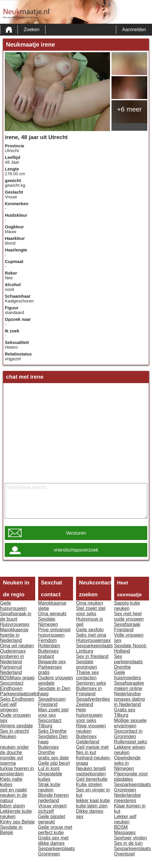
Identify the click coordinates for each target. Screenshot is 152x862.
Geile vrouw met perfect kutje (55, 830)
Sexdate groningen (86, 664)
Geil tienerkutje (92, 779)
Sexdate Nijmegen (48, 621)
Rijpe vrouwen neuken (91, 728)
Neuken (8, 736)
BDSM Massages (125, 830)
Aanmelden (134, 29)
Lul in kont (49, 768)
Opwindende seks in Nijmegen (127, 763)
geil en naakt (13, 789)
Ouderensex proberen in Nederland (13, 656)
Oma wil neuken (17, 645)
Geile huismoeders (127, 675)
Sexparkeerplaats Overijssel (132, 851)
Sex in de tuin (128, 843)
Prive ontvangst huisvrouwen (54, 632)
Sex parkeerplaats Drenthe (128, 662)
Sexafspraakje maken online (129, 686)
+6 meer (129, 109)
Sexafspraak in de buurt (15, 616)
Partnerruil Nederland (11, 670)
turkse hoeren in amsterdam (17, 771)
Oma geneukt (52, 613)
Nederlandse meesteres (127, 798)
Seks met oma (91, 635)
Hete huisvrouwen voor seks (89, 715)
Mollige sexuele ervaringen (130, 723)
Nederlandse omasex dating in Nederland (129, 699)
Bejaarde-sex (52, 661)
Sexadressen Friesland (52, 702)
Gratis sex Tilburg (124, 712)
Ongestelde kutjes (50, 776)
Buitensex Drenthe (48, 750)
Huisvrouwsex (15, 624)
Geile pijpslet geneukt (51, 819)
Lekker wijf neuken (125, 819)
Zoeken (31, 29)
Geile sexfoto (90, 629)
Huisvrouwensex (93, 640)
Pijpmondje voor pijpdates (131, 776)
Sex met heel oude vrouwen (129, 616)
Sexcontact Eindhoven (11, 686)
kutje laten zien (92, 805)
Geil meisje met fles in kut (92, 750)
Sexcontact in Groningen (128, 734)
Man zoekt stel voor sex (53, 712)
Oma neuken (89, 603)
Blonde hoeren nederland (53, 798)
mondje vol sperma (11, 760)
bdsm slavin (12, 805)
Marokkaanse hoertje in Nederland (14, 635)
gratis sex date (53, 757)
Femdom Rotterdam (49, 643)
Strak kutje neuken (49, 787)
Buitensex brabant (48, 654)
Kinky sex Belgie (17, 821)
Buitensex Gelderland (87, 739)
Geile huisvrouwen (13, 605)
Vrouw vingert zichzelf (52, 808)
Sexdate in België (11, 830)
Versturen (76, 533)
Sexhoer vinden (130, 837)
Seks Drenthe (52, 731)
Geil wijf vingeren (9, 707)
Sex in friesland (92, 656)
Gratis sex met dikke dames (53, 840)
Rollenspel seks (130, 741)
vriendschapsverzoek (76, 549)
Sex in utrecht (14, 731)
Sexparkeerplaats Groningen (56, 851)
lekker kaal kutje (93, 800)
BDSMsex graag (17, 677)
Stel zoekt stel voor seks (91, 611)
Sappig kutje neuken (127, 605)
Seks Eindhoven (17, 699)
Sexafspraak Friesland (127, 627)
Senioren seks (91, 683)
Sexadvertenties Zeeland (93, 702)
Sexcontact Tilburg (50, 723)
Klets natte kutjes (11, 782)
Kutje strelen (89, 784)
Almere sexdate (16, 725)
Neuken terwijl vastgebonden (91, 771)
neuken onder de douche (14, 750)
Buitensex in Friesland (89, 691)
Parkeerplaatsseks (19, 693)
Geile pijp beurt (54, 763)
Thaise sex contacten (87, 675)
